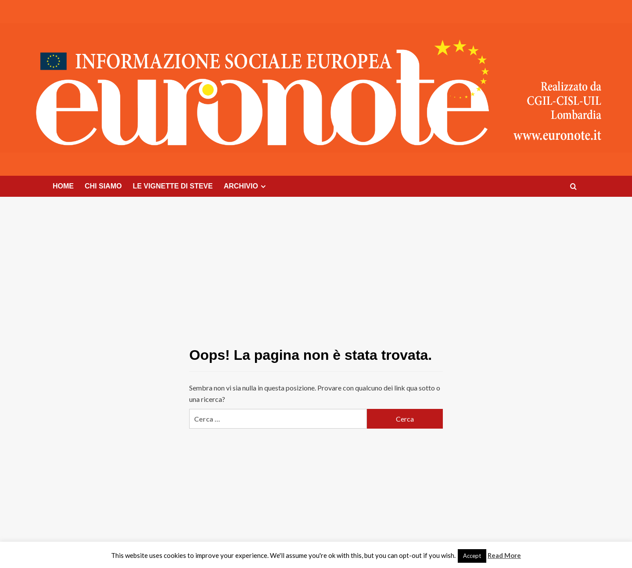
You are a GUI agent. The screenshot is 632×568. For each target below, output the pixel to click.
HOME (63, 186)
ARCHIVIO (246, 186)
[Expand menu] (263, 186)
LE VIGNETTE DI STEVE (172, 186)
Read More (504, 555)
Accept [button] (472, 555)
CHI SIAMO (103, 186)
